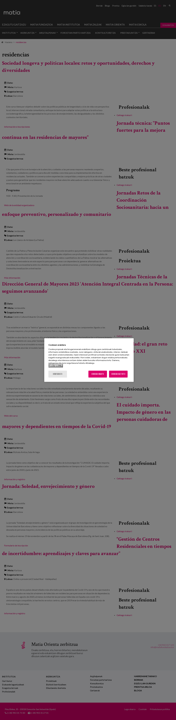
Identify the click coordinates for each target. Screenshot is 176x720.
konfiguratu (57, 374)
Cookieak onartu (97, 374)
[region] (89, 360)
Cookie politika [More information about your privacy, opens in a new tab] (55, 366)
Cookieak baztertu (118, 374)
